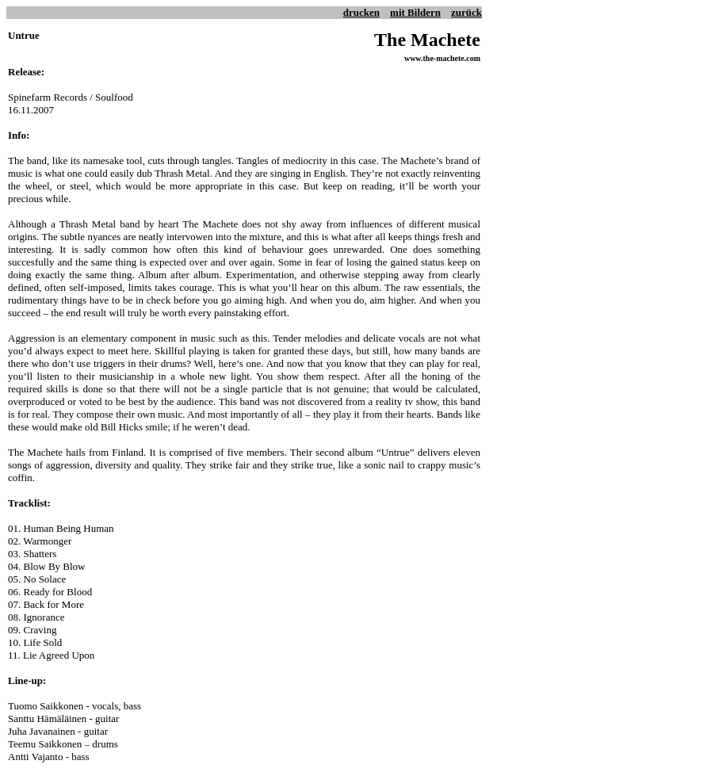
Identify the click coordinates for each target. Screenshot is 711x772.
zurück (466, 12)
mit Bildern (415, 12)
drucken (361, 12)
